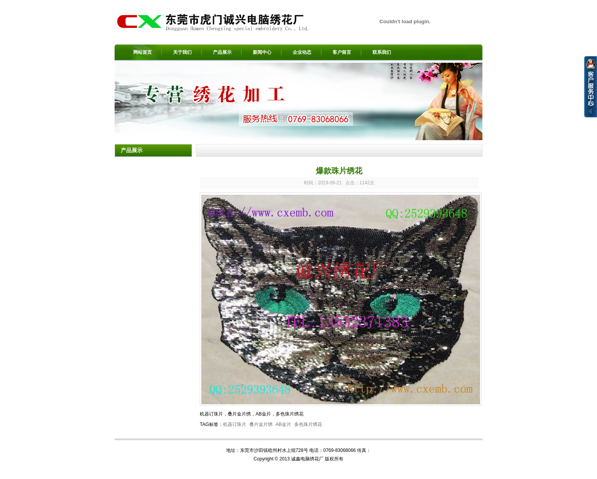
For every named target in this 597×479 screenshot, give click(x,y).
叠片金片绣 (261, 424)
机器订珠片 (234, 424)
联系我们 (381, 52)
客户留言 (342, 52)
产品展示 (222, 52)
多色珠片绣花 (308, 424)
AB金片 (283, 424)
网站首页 (142, 52)
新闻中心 (262, 52)
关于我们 (182, 52)
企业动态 (302, 52)
